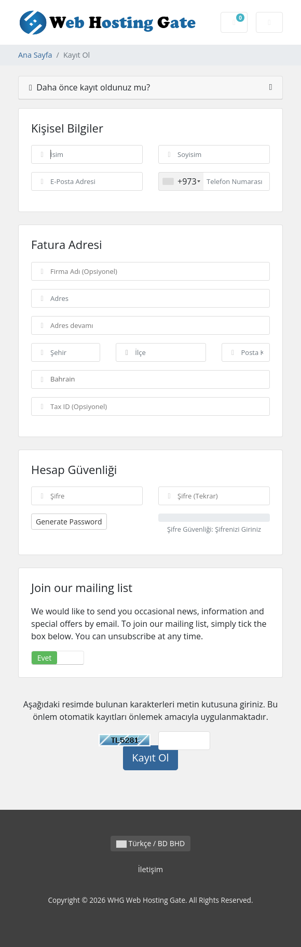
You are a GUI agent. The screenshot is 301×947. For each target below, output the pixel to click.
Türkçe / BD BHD (150, 843)
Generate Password (69, 522)
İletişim (150, 869)
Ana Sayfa (35, 55)
